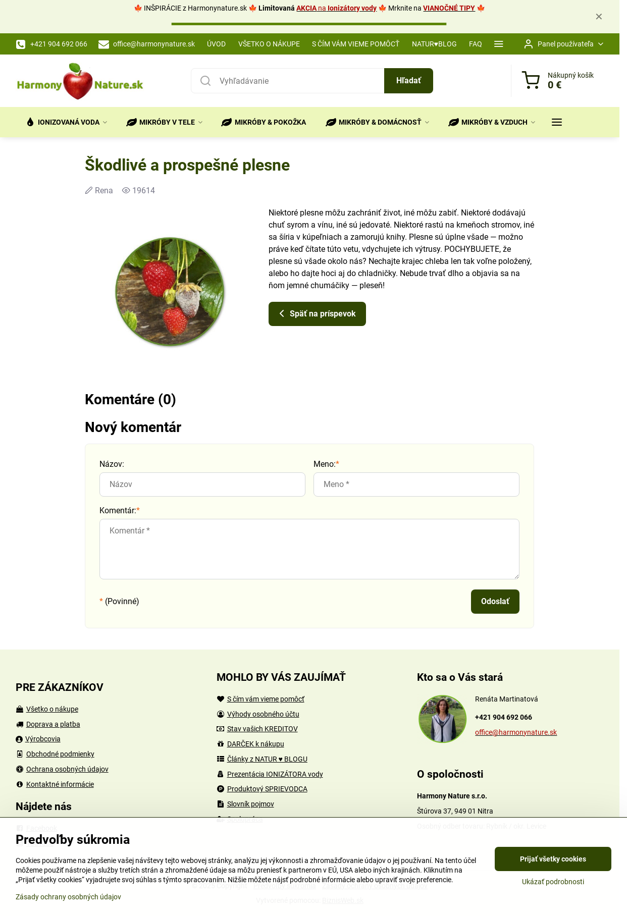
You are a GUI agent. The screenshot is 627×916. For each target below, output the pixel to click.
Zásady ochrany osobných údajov (68, 897)
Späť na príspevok (316, 313)
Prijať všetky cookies (553, 859)
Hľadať (408, 80)
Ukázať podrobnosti (553, 882)
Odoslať (495, 601)
